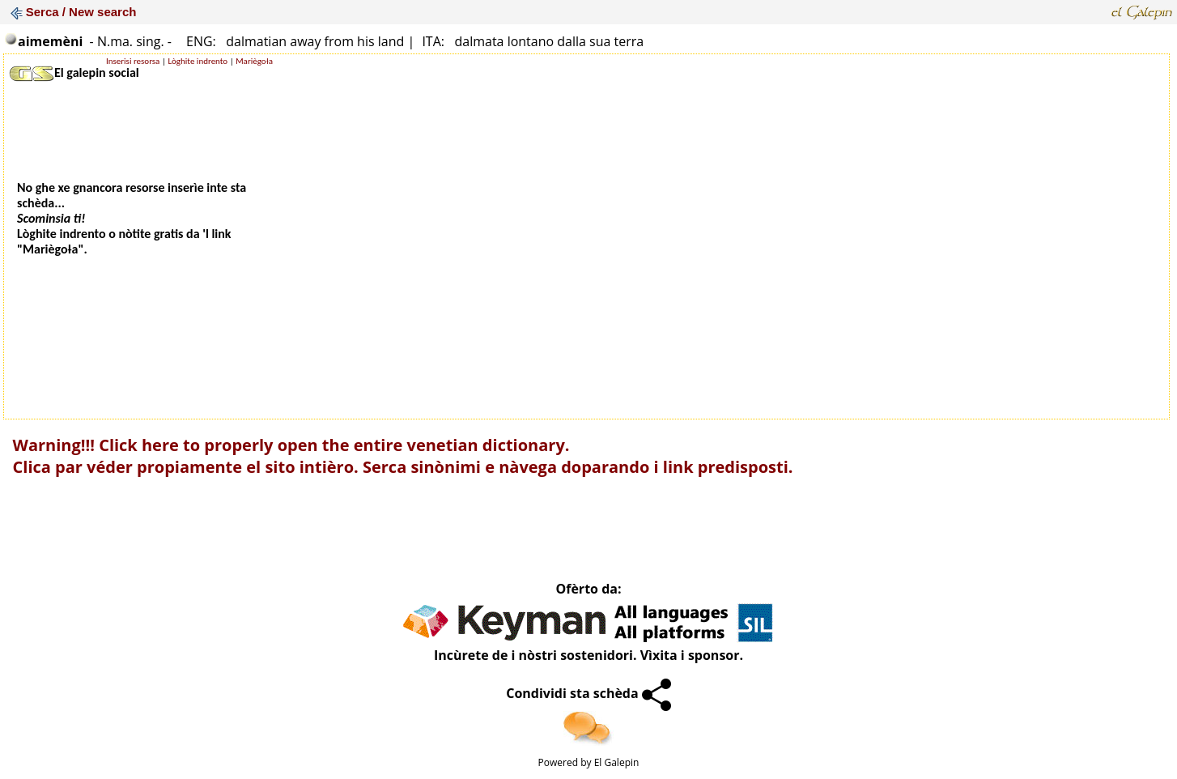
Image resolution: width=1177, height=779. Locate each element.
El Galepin (616, 762)
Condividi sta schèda (588, 693)
